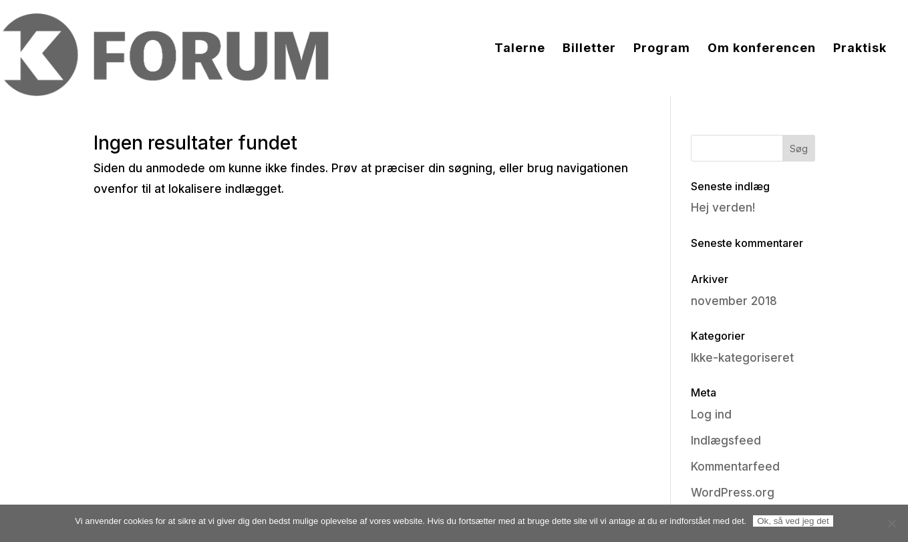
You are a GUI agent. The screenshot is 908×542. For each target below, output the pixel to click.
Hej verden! (723, 207)
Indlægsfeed (726, 440)
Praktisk (860, 49)
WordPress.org (732, 492)
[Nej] (891, 523)
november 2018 (734, 301)
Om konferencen (762, 49)
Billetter (589, 49)
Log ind (711, 414)
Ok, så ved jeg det (792, 521)
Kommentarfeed (735, 466)
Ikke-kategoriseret (742, 357)
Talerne (519, 49)
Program (661, 49)
